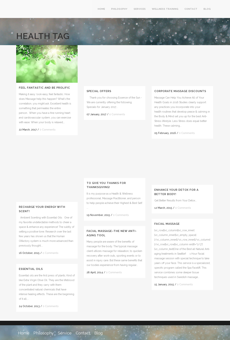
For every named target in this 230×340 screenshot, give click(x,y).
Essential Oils (31, 269)
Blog (98, 333)
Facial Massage (167, 223)
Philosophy (43, 333)
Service (65, 333)
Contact (83, 333)
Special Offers (99, 91)
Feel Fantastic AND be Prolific (44, 87)
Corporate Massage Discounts (180, 91)
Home (23, 333)
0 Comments (48, 129)
